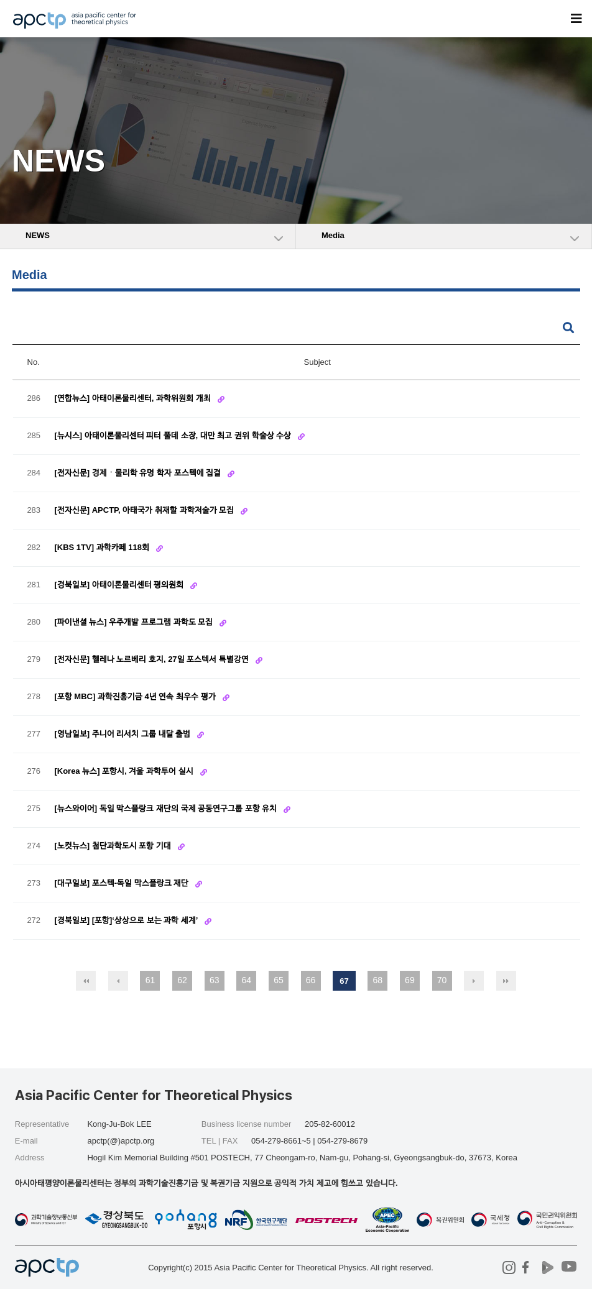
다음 (474, 981)
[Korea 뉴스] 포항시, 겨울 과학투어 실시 (124, 771)
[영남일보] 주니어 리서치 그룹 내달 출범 (123, 733)
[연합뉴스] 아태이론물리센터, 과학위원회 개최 (133, 398)
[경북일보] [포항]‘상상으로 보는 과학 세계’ (127, 920)
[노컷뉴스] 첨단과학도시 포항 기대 (113, 845)
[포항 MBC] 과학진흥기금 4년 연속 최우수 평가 (136, 696)
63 (215, 980)
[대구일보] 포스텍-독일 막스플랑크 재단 (122, 883)
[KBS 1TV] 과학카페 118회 (102, 547)
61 (150, 980)
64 (247, 980)
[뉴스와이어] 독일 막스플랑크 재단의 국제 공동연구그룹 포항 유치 (166, 808)
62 (182, 980)
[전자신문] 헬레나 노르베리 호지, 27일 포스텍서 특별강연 (152, 659)
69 (410, 980)
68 (377, 980)
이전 (118, 981)
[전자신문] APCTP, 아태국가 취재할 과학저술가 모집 (145, 510)
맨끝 (506, 981)
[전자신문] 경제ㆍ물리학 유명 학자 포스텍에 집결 (138, 472)
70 (442, 980)
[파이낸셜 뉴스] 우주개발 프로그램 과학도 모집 (134, 621)
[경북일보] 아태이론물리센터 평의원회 (120, 584)
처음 (86, 981)
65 (279, 980)
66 (311, 980)
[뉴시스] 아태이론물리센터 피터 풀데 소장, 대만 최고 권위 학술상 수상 (173, 435)
